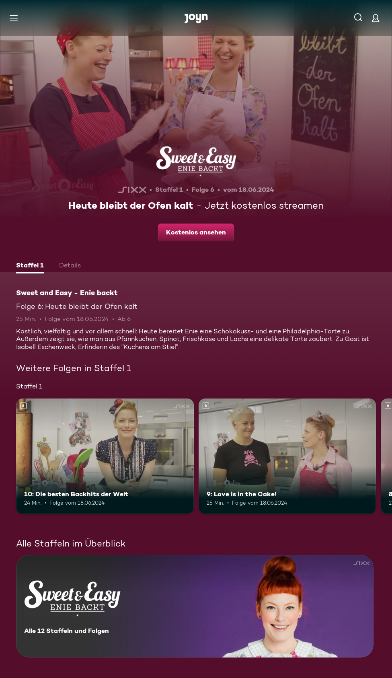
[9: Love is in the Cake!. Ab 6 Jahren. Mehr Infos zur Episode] (287, 456)
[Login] (375, 18)
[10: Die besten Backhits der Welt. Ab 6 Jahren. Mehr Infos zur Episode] (105, 456)
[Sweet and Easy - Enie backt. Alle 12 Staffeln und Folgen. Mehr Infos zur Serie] (195, 606)
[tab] (29, 266)
